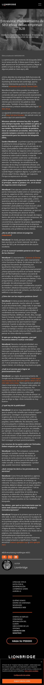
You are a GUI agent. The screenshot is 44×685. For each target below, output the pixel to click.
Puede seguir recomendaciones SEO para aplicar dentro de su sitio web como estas (21, 380)
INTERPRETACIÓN (19, 586)
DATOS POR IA (18, 584)
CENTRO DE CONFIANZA (21, 603)
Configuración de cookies (22, 675)
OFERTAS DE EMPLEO (20, 617)
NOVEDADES (17, 605)
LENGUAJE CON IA (19, 582)
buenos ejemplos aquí (19, 542)
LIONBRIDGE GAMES (20, 589)
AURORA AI (17, 591)
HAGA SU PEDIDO (22, 641)
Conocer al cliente (32, 257)
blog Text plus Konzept (15, 115)
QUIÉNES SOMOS (19, 600)
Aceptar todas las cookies (22, 681)
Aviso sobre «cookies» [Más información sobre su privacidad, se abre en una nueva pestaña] (31, 671)
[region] (22, 672)
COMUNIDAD (18, 619)
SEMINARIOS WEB (19, 607)
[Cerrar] (41, 661)
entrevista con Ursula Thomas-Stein (23, 86)
